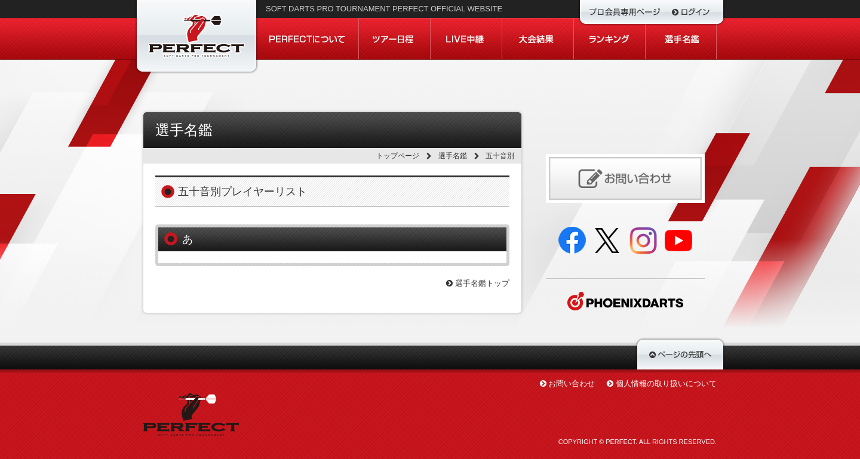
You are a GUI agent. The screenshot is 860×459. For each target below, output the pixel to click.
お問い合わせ (571, 383)
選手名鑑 (452, 156)
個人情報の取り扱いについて (666, 383)
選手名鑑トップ (477, 283)
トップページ (397, 156)
